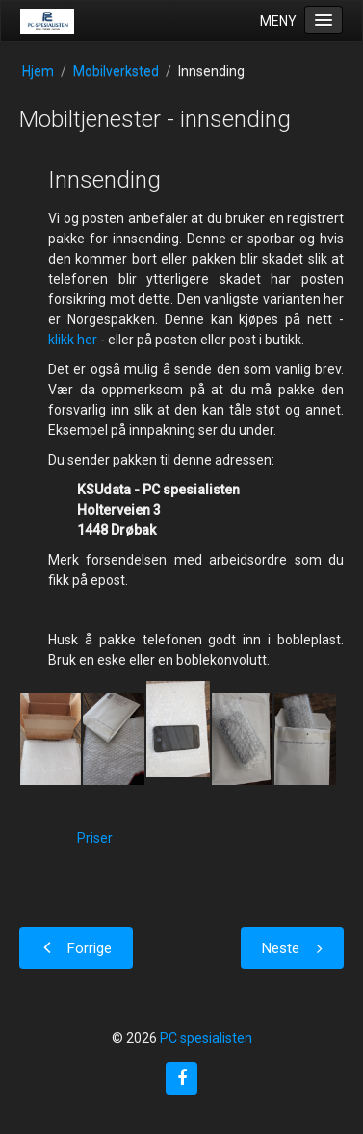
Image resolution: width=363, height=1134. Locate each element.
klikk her (72, 339)
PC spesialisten (206, 1038)
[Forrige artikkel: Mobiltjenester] (76, 948)
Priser (95, 837)
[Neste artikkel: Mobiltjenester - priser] (292, 948)
